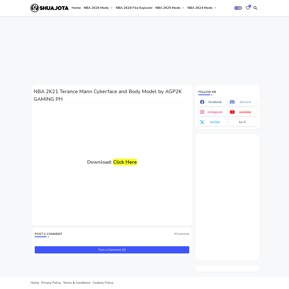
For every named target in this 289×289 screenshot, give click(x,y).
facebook (215, 102)
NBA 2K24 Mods (200, 8)
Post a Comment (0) (112, 250)
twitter (215, 122)
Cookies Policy (103, 283)
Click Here (125, 162)
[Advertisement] (144, 49)
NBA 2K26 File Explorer (134, 8)
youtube (245, 112)
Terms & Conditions (77, 283)
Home (76, 8)
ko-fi (242, 122)
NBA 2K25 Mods (167, 8)
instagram (215, 112)
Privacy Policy (51, 283)
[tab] (76, 8)
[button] (238, 8)
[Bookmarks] (248, 8)
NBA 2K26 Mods (96, 8)
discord (245, 102)
